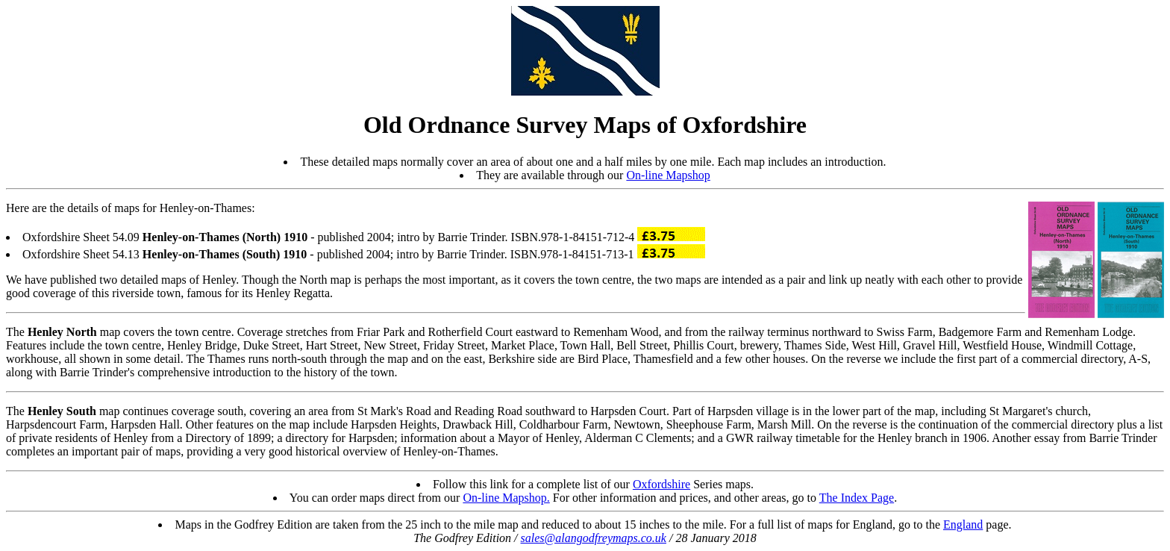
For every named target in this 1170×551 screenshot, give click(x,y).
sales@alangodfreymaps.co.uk (593, 538)
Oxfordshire (661, 484)
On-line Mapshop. (506, 497)
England (963, 524)
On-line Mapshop (668, 175)
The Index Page (856, 497)
